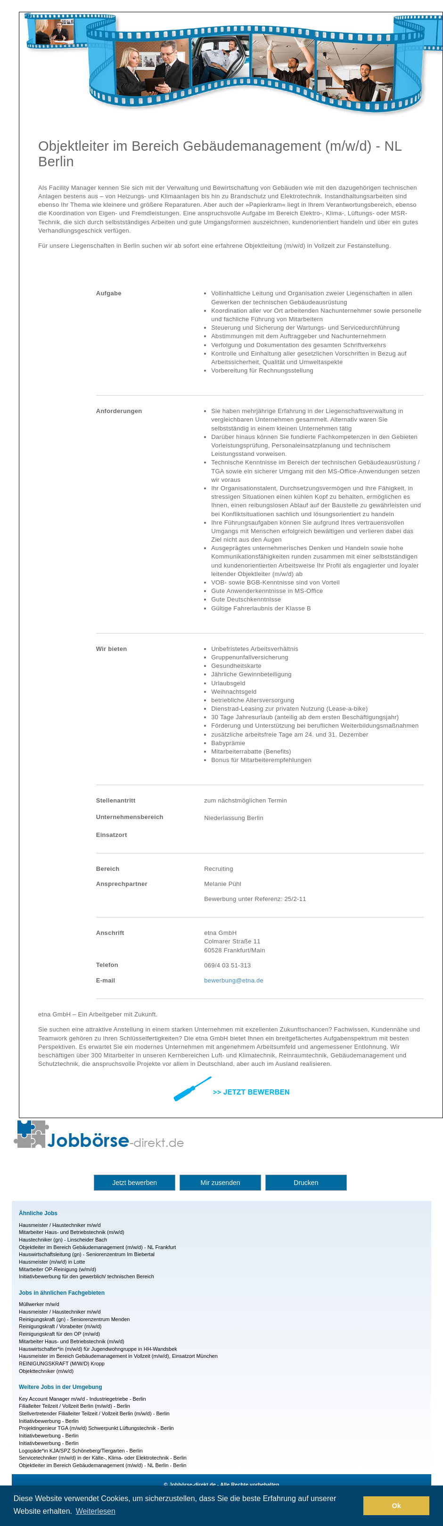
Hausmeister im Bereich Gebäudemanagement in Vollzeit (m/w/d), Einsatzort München (118, 1356)
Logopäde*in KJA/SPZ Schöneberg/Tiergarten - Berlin (81, 1450)
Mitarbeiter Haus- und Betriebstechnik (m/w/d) (71, 1232)
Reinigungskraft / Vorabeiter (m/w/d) (60, 1326)
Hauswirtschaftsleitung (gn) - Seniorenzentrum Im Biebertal (87, 1254)
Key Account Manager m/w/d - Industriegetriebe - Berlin (82, 1399)
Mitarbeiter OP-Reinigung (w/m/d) (57, 1269)
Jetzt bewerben (134, 1182)
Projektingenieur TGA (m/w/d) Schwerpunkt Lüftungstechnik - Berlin (96, 1428)
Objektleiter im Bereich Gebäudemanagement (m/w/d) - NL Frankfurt (97, 1247)
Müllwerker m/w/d (39, 1304)
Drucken (306, 1182)
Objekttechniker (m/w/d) (46, 1371)
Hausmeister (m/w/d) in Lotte (52, 1262)
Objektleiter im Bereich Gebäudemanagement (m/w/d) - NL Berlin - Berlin (102, 1465)
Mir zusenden (220, 1182)
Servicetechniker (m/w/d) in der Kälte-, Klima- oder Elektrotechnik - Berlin (103, 1458)
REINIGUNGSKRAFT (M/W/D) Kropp (62, 1363)
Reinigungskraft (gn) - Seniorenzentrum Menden (74, 1319)
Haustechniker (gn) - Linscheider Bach (63, 1239)
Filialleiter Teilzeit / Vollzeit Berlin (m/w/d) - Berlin (74, 1406)
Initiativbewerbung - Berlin (49, 1421)
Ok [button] (396, 1506)
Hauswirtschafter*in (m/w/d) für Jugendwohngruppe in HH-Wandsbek (98, 1349)
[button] (353, 1506)
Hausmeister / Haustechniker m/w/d (60, 1225)
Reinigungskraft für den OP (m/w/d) (59, 1334)
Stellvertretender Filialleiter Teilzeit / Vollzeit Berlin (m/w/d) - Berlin (94, 1413)
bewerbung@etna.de (233, 980)
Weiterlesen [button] (95, 1511)
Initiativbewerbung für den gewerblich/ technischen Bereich (86, 1276)
